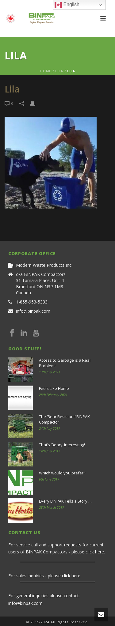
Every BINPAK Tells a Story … (65, 501)
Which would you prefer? (62, 473)
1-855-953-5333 (32, 302)
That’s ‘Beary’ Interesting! (62, 444)
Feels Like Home (54, 388)
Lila (59, 71)
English (67, 5)
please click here (87, 552)
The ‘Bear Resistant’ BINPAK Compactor (64, 419)
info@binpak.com (33, 311)
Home (45, 71)
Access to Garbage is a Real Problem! (64, 362)
